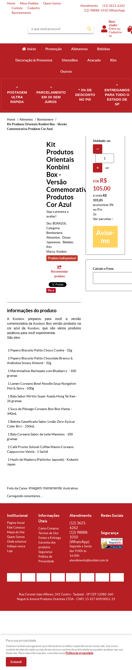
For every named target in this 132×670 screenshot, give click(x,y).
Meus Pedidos (29, 3)
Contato (17, 8)
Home (11, 3)
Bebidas (103, 49)
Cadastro (33, 8)
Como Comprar (48, 528)
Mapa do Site (16, 532)
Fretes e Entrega (49, 538)
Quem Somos (52, 3)
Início (31, 49)
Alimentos (79, 49)
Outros (66, 71)
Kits (113, 60)
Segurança (45, 552)
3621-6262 (114, 6)
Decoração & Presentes (33, 60)
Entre (112, 28)
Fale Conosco (16, 527)
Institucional (17, 515)
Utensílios (70, 60)
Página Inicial (16, 523)
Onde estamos (16, 541)
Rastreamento (21, 13)
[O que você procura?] (89, 29)
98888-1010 (104, 10)
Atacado (94, 60)
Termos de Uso (48, 533)
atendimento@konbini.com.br (89, 560)
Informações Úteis (48, 518)
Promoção (53, 49)
